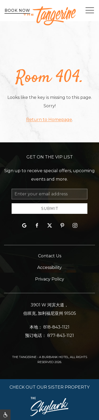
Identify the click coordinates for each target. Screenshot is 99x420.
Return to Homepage (49, 119)
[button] (90, 10)
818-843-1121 (56, 327)
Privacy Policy (49, 279)
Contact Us (49, 255)
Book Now (17, 10)
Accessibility (49, 267)
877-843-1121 (60, 335)
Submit (49, 208)
